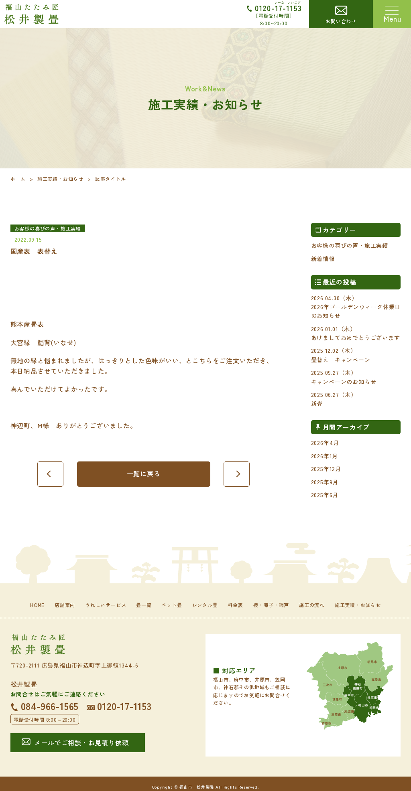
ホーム (18, 178)
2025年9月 (325, 482)
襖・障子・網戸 (271, 604)
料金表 (235, 604)
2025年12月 (326, 469)
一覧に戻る (144, 473)
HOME (37, 604)
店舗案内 (65, 604)
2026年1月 (324, 456)
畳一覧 (143, 604)
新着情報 (323, 259)
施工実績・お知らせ (60, 178)
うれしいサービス (105, 604)
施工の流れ (312, 604)
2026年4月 (325, 443)
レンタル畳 (205, 604)
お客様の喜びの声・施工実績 (349, 245)
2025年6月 (325, 495)
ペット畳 (171, 604)
